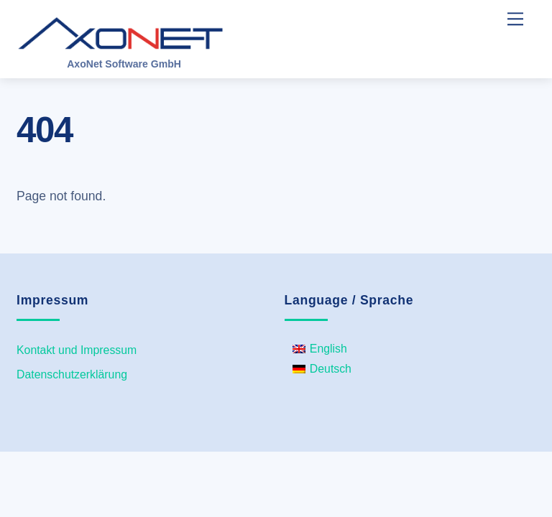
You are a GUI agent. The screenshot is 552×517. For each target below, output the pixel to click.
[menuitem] (322, 349)
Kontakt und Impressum (77, 350)
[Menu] (515, 19)
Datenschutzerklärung (72, 374)
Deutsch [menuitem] (330, 369)
